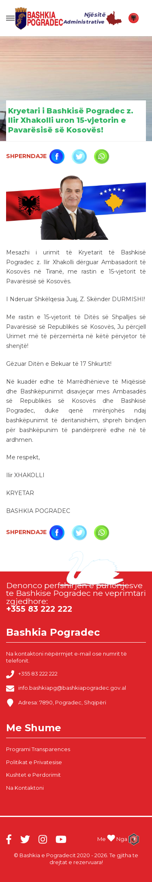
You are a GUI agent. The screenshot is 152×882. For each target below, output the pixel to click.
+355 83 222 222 (32, 674)
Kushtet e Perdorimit (33, 774)
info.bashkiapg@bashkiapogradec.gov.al (66, 688)
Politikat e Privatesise (34, 762)
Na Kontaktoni (25, 787)
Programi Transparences (38, 749)
